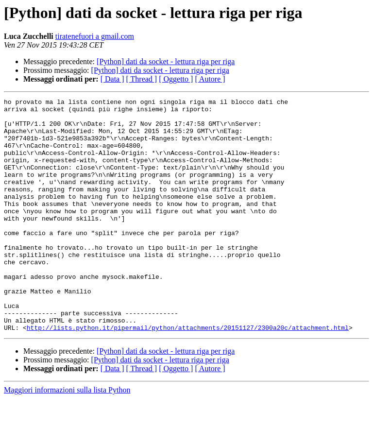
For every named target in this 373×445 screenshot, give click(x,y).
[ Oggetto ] (176, 79)
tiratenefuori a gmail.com (94, 36)
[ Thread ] (141, 79)
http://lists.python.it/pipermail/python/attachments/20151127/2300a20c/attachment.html (188, 374)
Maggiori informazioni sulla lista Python (67, 436)
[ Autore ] (210, 79)
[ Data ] (112, 79)
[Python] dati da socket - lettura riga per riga (166, 61)
